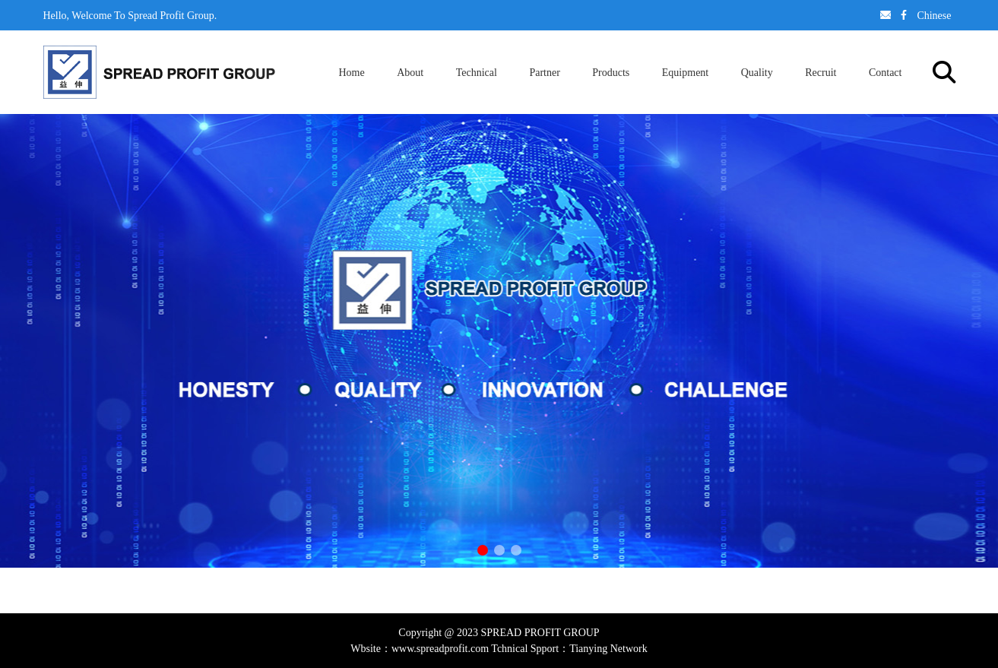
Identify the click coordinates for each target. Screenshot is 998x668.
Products (610, 72)
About (410, 72)
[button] (482, 550)
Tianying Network (608, 648)
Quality (757, 72)
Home (352, 72)
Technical (476, 72)
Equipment (685, 72)
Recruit (820, 72)
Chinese (934, 15)
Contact (885, 72)
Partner (544, 72)
